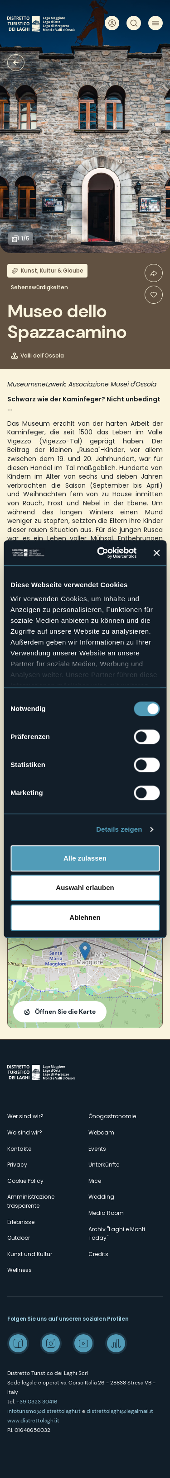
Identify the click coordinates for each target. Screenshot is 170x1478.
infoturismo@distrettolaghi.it (44, 1411)
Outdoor (18, 1238)
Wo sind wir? (24, 1132)
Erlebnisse (20, 1222)
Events (97, 1149)
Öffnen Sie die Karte (65, 1011)
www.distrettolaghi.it (33, 1420)
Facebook (18, 1343)
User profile (112, 23)
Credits (98, 1254)
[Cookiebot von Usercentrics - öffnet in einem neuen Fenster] (101, 553)
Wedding (101, 1196)
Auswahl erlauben (85, 887)
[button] (85, 951)
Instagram (51, 1343)
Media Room (106, 1213)
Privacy (17, 1164)
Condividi (154, 273)
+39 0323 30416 (37, 1401)
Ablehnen (84, 917)
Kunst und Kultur (29, 1254)
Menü (155, 23)
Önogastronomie (112, 1116)
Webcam (101, 1132)
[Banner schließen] (156, 553)
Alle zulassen (85, 858)
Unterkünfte (103, 1164)
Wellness (19, 1270)
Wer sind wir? (25, 1116)
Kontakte (19, 1149)
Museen (15, 62)
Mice (94, 1181)
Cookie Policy (25, 1181)
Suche (133, 23)
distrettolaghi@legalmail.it (120, 1411)
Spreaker (116, 1343)
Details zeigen (119, 829)
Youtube (83, 1343)
